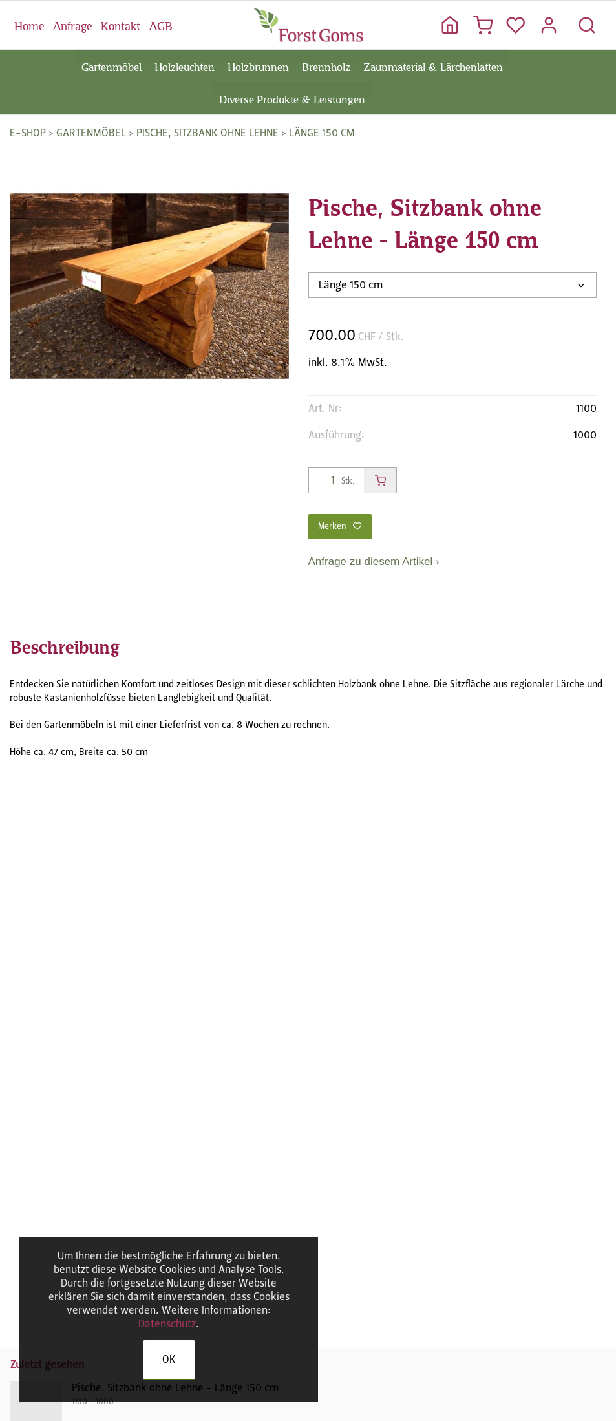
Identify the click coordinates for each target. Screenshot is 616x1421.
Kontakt (120, 24)
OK (169, 1359)
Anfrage (72, 24)
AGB (160, 24)
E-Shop (28, 133)
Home (29, 24)
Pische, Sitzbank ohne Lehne (207, 133)
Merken (340, 525)
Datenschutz (167, 1323)
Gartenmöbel (111, 66)
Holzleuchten (184, 66)
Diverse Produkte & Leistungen (292, 98)
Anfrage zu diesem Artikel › (374, 561)
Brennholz (326, 66)
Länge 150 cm (322, 133)
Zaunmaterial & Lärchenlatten (433, 66)
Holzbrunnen (258, 66)
